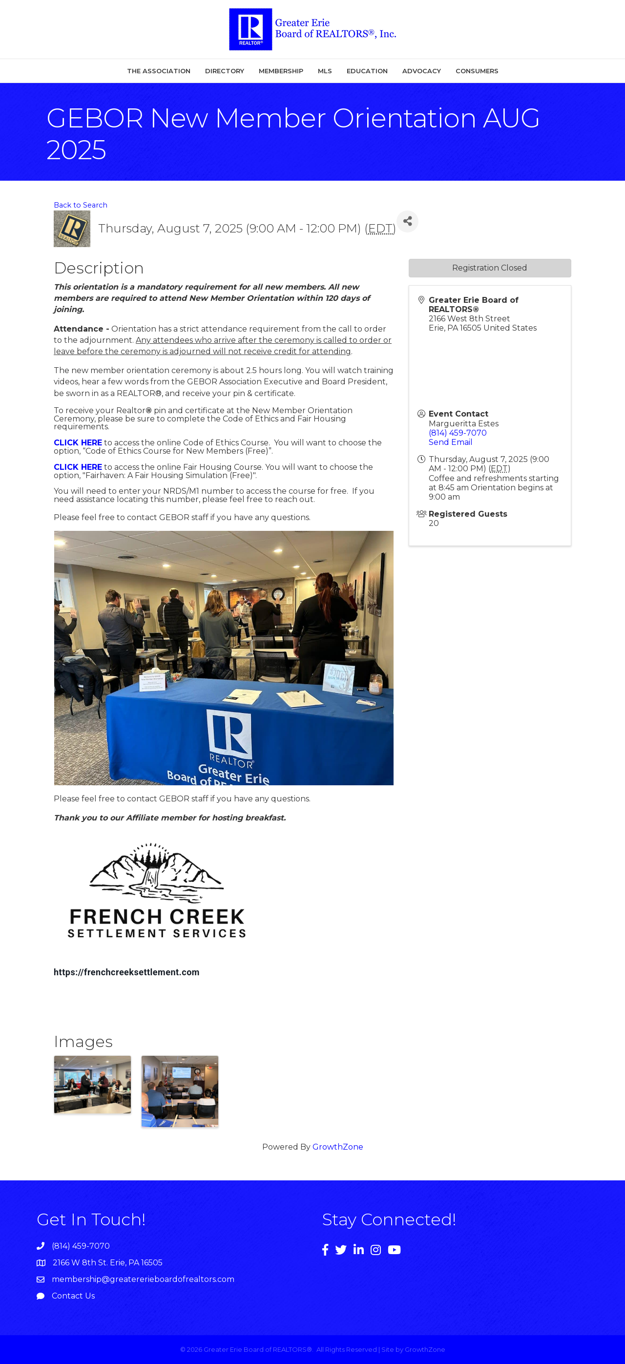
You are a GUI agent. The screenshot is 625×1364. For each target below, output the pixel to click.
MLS (325, 71)
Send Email (451, 442)
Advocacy (421, 71)
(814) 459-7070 (458, 433)
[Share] (407, 221)
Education (367, 71)
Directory (224, 71)
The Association (158, 71)
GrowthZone (337, 1147)
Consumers (477, 71)
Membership (281, 71)
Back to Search (80, 205)
